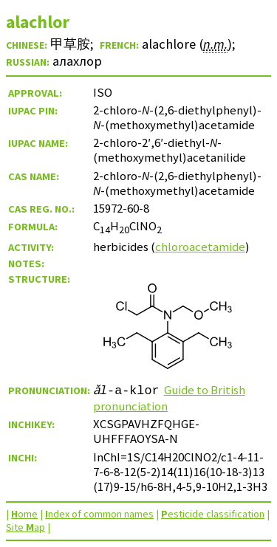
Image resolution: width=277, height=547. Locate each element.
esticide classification (212, 513)
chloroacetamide (200, 246)
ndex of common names (99, 513)
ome (24, 513)
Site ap (25, 527)
